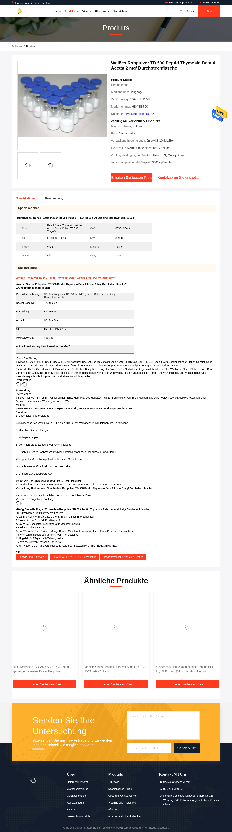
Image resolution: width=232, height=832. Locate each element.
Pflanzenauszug (117, 809)
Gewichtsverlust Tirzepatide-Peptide (123, 557)
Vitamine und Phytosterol (122, 802)
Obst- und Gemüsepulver (122, 795)
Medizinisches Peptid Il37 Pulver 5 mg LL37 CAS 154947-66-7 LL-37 (116, 669)
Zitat (209, 11)
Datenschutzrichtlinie (78, 816)
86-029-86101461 (210, 2)
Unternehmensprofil (78, 782)
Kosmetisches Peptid (120, 788)
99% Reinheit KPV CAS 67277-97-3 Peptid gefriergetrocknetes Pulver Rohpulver (41, 669)
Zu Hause (17, 46)
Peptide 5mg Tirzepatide (32, 557)
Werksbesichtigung (77, 788)
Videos (86, 11)
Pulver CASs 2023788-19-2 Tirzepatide (74, 557)
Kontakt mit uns (75, 802)
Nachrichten (120, 11)
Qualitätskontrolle (76, 795)
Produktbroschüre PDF (141, 113)
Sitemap (71, 809)
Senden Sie (186, 748)
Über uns (101, 11)
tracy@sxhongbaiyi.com (178, 2)
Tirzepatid (113, 782)
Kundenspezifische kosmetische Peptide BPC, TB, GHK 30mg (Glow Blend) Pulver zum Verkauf (185, 669)
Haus (57, 11)
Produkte (71, 11)
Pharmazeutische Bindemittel (124, 816)
